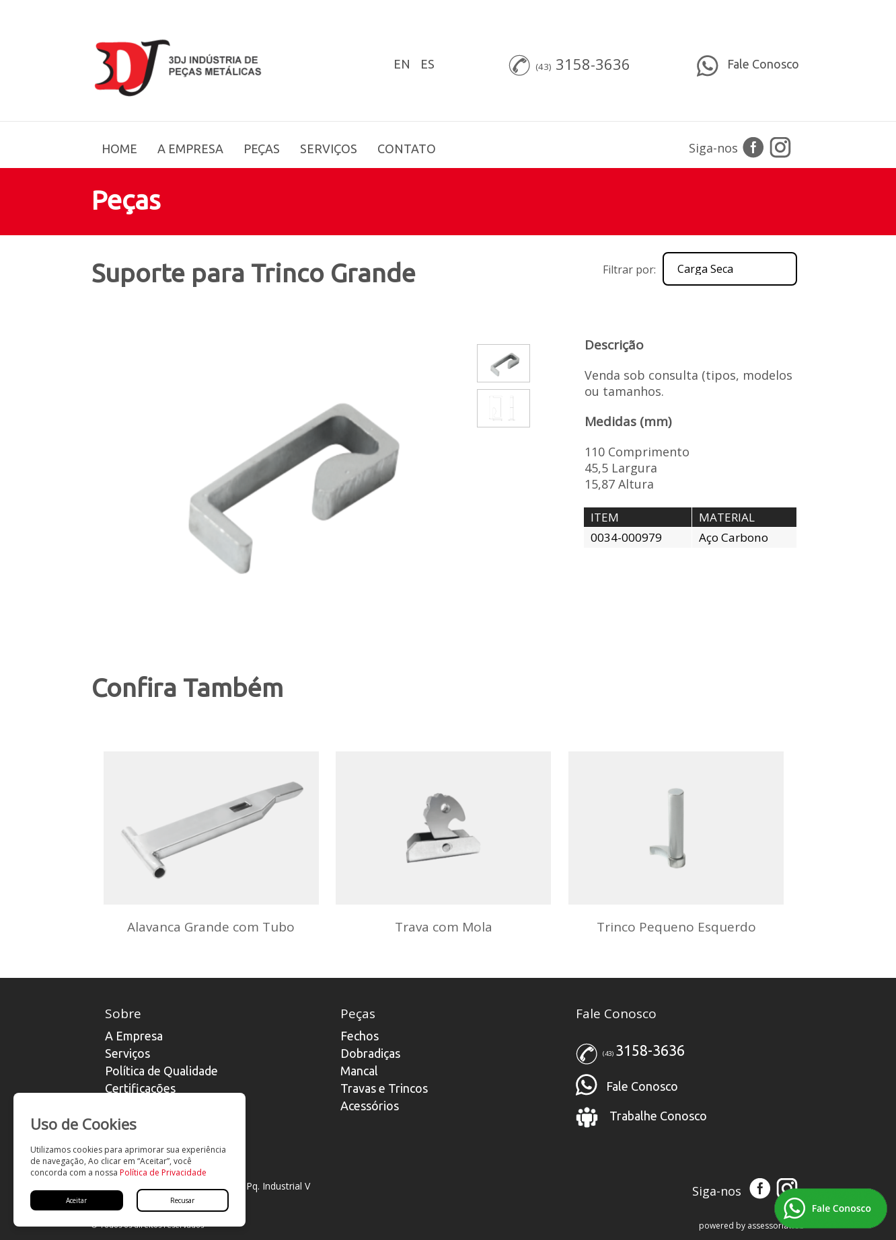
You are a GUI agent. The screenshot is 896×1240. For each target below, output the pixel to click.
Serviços (127, 1053)
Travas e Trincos (384, 1088)
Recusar (182, 1200)
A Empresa (134, 1035)
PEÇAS (262, 148)
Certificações (140, 1088)
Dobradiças (370, 1053)
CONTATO (406, 148)
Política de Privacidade (163, 1172)
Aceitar (76, 1200)
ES (427, 64)
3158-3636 (593, 64)
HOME (119, 148)
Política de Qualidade (161, 1070)
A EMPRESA (190, 148)
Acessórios (369, 1105)
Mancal (359, 1070)
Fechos (359, 1035)
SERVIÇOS (328, 148)
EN (402, 64)
